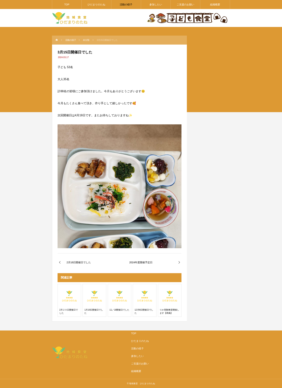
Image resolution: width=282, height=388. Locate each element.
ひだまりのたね (96, 4)
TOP (66, 4)
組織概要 (215, 4)
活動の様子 (126, 4)
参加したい (155, 4)
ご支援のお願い (185, 4)
